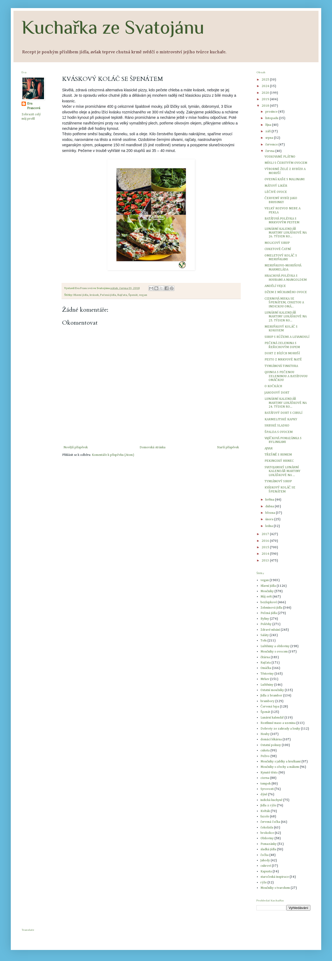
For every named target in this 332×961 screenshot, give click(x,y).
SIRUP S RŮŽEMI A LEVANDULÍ (287, 337)
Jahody (265, 860)
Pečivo (265, 756)
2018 (266, 105)
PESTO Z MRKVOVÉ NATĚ (283, 359)
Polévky (266, 624)
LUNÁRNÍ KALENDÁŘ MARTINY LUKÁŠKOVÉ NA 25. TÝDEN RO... (286, 316)
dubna (270, 506)
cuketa (265, 750)
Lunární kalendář (272, 717)
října (268, 125)
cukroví (265, 866)
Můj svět (266, 596)
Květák (265, 811)
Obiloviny (267, 838)
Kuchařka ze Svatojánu (113, 27)
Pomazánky (268, 844)
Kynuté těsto (269, 772)
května (270, 499)
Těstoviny (267, 673)
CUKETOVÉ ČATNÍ (278, 249)
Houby (265, 734)
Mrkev (264, 679)
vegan (143, 295)
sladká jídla (268, 849)
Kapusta (266, 871)
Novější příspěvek (75, 447)
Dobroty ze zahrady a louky (280, 728)
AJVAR (269, 448)
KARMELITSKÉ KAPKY (281, 419)
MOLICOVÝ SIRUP (277, 243)
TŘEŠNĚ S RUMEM (278, 454)
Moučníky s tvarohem (275, 888)
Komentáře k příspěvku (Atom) (113, 455)
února (269, 519)
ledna (269, 526)
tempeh (265, 783)
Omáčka (265, 668)
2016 (266, 541)
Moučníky (267, 591)
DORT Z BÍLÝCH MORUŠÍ (282, 353)
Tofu (263, 640)
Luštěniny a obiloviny (275, 646)
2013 (266, 560)
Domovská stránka (152, 447)
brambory (267, 701)
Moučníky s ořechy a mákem (279, 767)
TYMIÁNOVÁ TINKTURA (281, 366)
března (270, 513)
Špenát (133, 295)
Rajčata (122, 295)
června (270, 151)
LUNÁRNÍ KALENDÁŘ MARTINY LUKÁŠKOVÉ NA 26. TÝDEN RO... (286, 232)
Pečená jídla (108, 295)
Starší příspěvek (228, 447)
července (272, 144)
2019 (266, 99)
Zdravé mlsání (270, 630)
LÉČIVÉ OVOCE (276, 192)
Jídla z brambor (271, 695)
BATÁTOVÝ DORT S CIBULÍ (283, 413)
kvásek (94, 295)
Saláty (264, 635)
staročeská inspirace (274, 877)
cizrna (264, 778)
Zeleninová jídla (271, 607)
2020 (266, 93)
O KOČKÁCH (273, 386)
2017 (266, 534)
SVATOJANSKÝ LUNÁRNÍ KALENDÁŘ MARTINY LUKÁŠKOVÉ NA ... (282, 471)
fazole (264, 816)
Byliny (264, 618)
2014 (266, 554)
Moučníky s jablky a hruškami (280, 761)
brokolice (267, 833)
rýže (263, 882)
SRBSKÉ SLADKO (277, 425)
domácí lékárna (271, 739)
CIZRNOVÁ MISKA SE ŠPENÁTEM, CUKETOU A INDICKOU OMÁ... (284, 302)
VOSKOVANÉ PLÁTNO (280, 156)
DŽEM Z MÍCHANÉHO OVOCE (286, 292)
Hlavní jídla (80, 295)
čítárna (265, 657)
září (268, 131)
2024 (266, 86)
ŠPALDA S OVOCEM (279, 432)
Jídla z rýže (268, 805)
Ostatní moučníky (272, 690)
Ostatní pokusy (270, 745)
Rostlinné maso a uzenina (278, 723)
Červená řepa (269, 706)
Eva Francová (33, 106)
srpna (269, 138)
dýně (263, 794)
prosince (271, 111)
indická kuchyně (271, 800)
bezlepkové (268, 602)
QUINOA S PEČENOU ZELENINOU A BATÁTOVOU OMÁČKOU (286, 376)
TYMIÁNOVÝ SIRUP (278, 481)
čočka (264, 855)
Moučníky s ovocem (274, 651)
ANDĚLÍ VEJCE (275, 286)
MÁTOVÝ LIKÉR (276, 186)
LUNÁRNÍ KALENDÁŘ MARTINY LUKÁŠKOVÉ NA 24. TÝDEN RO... (286, 402)
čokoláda (266, 827)
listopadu (272, 118)
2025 (266, 79)
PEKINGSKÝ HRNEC (279, 461)
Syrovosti (267, 789)
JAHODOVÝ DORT (277, 392)
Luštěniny (266, 684)
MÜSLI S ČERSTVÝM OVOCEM (286, 163)
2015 (266, 547)
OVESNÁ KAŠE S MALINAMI (284, 179)
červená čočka (270, 822)
